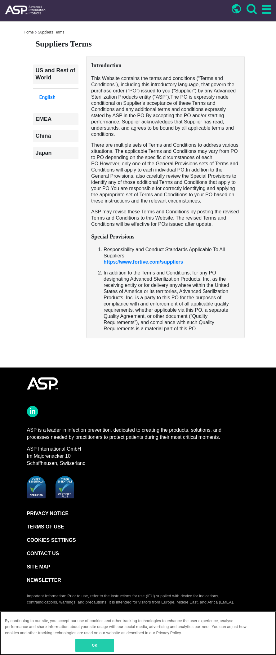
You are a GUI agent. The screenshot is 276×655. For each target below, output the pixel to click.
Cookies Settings (51, 540)
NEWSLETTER (44, 580)
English (47, 97)
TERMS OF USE (45, 526)
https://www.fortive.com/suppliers (143, 262)
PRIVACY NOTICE (48, 513)
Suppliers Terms (51, 32)
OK (94, 645)
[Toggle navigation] (266, 10)
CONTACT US (43, 553)
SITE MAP (39, 566)
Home (29, 32)
